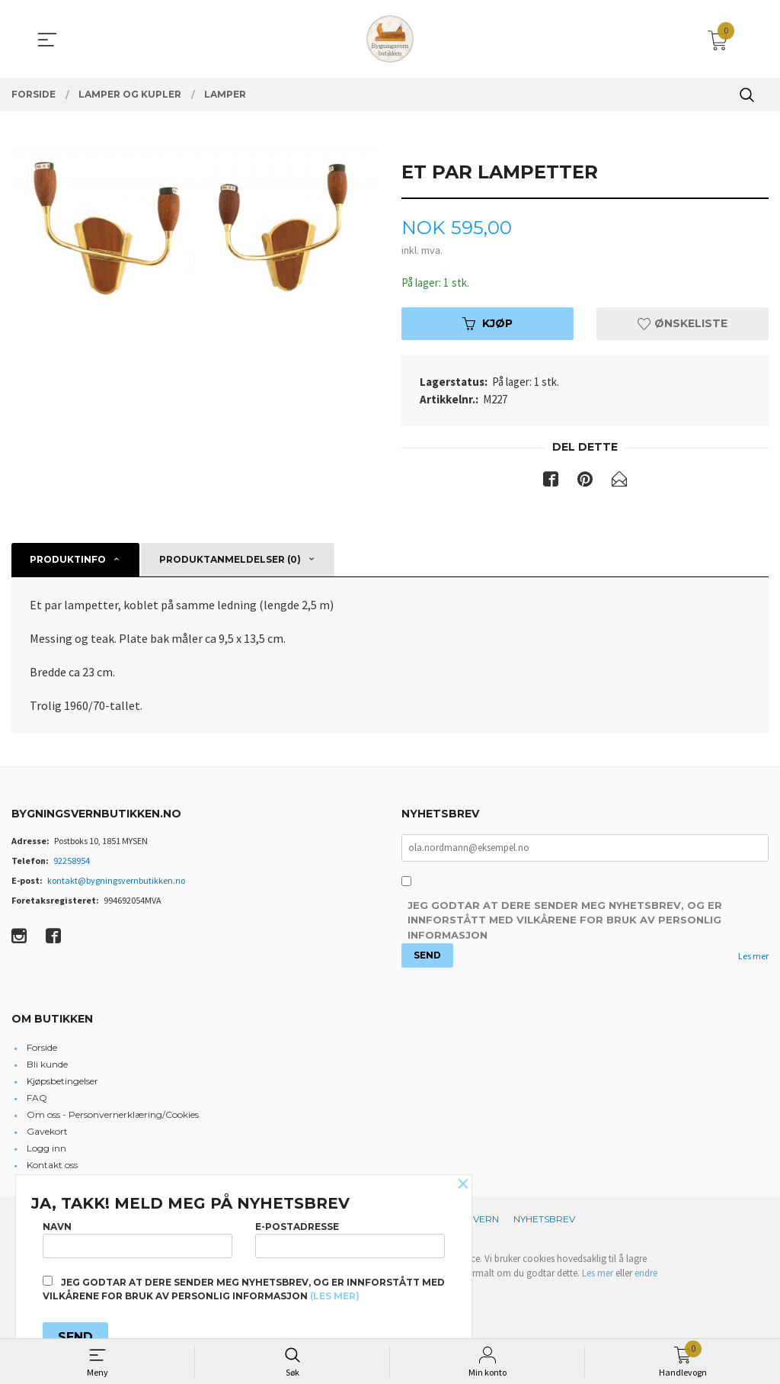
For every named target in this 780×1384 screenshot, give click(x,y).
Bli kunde (47, 1067)
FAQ (37, 1100)
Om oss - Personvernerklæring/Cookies (113, 1117)
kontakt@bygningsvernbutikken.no (116, 882)
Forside (42, 1050)
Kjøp (487, 325)
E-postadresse (350, 1236)
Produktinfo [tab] (68, 561)
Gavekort (47, 1134)
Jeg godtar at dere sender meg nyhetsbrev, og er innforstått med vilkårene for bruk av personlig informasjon (565, 923)
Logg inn (46, 1151)
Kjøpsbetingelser (62, 1084)
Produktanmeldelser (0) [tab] (230, 561)
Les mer (753, 959)
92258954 (71, 862)
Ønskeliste (682, 325)
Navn (137, 1236)
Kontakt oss (52, 1168)
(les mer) (335, 1296)
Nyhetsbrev (544, 1222)
